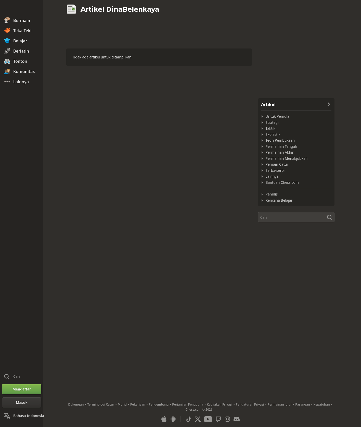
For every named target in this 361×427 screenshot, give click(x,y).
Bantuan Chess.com (282, 182)
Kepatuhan (321, 404)
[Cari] (296, 217)
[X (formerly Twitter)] (198, 419)
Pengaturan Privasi (250, 404)
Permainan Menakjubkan (287, 158)
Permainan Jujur (280, 404)
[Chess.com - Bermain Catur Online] (21, 8)
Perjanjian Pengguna (187, 404)
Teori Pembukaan (280, 140)
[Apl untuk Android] (173, 419)
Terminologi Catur (100, 404)
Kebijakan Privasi (219, 404)
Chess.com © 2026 (198, 409)
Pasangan (302, 404)
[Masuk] (21, 402)
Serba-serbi (275, 170)
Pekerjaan (137, 404)
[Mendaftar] (21, 389)
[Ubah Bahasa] (21, 416)
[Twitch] (218, 419)
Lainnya (272, 176)
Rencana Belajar (279, 200)
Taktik (270, 128)
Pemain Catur (277, 164)
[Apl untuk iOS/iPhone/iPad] (164, 419)
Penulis (272, 194)
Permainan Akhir (280, 152)
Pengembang (159, 404)
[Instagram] (227, 419)
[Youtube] (208, 419)
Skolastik (273, 134)
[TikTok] (189, 419)
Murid (122, 404)
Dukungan (76, 404)
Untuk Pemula (277, 116)
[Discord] (237, 419)
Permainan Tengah (281, 146)
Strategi (272, 122)
